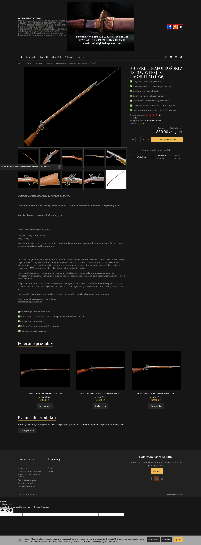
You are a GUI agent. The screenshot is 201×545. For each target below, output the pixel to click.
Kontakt (44, 57)
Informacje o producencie (30, 301)
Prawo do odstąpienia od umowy (29, 471)
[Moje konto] (176, 57)
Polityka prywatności (27, 475)
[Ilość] (136, 139)
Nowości (56, 57)
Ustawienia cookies (26, 482)
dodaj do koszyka (166, 139)
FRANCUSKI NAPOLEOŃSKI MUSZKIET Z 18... (156, 393)
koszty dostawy (32, 490)
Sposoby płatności (26, 478)
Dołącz (156, 471)
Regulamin (31, 57)
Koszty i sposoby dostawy (29, 467)
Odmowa (166, 539)
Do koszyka (44, 406)
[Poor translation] (9, 506)
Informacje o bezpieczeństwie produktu (37, 299)
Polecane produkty (35, 343)
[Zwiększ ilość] (132, 139)
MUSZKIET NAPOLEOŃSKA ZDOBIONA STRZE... (100, 393)
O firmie (49, 464)
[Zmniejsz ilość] (141, 139)
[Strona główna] (100, 26)
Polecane (69, 57)
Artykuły (82, 57)
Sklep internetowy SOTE (174, 490)
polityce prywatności (108, 541)
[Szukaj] (166, 57)
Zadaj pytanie (27, 430)
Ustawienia (153, 539)
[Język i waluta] (180, 57)
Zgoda (178, 539)
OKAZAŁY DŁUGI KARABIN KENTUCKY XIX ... (44, 393)
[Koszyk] (171, 57)
